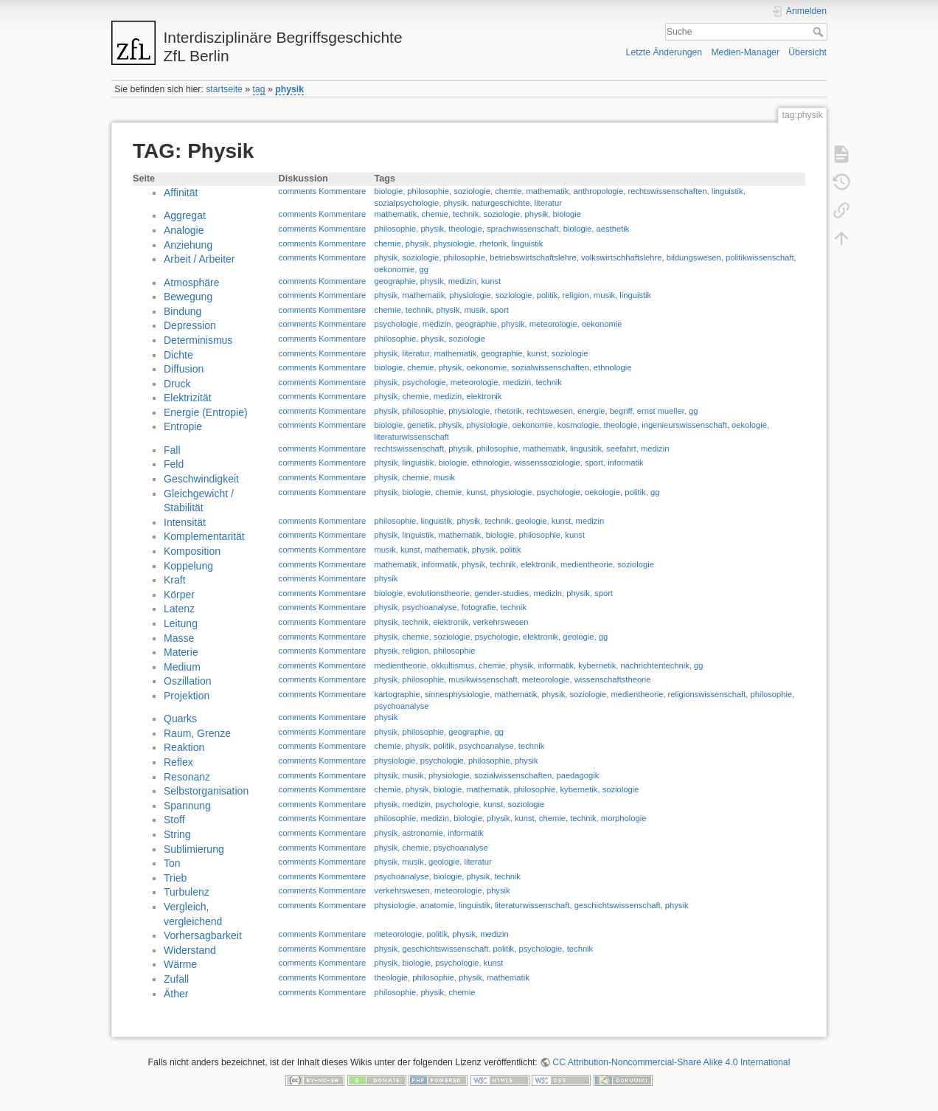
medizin (462, 281)
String (177, 834)
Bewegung (188, 296)
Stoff (174, 820)
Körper (179, 595)
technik (466, 214)
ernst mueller (660, 410)
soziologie (472, 191)
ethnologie (613, 367)
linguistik (727, 191)
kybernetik (597, 665)
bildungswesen (694, 257)
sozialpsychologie (407, 202)
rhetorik (493, 243)
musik (604, 295)
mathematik (547, 191)
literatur (548, 202)
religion (576, 295)
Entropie (183, 426)
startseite (224, 89)
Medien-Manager (745, 52)
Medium (182, 667)
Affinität (181, 192)
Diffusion (184, 369)
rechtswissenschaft (410, 448)
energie (591, 410)
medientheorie (586, 564)
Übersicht (807, 52)
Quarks (180, 718)
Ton (172, 863)
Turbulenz (186, 892)
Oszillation (188, 681)
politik (547, 295)
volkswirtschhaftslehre (621, 257)
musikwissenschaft (482, 679)
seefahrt (621, 448)
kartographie (397, 694)
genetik (420, 424)
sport (499, 309)
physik (289, 89)
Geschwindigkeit (201, 479)
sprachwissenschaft (523, 228)
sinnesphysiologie (457, 694)
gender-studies (501, 593)
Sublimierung (194, 849)
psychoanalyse (429, 607)
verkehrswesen (500, 621)
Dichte (178, 355)
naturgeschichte (500, 202)
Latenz (179, 609)
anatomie (437, 905)
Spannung (187, 805)
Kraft (175, 580)
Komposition (192, 551)
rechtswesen (550, 410)
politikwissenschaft (760, 257)
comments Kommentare (322, 191)
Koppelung (188, 566)
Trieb (175, 878)
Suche (820, 32)
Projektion (186, 696)
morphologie (624, 818)
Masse (179, 638)
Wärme (180, 964)
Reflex (178, 762)
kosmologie (578, 424)
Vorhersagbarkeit (203, 935)
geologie (530, 520)
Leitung (181, 623)
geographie (395, 281)
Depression (190, 325)
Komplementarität (204, 536)
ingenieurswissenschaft (684, 424)
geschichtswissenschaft (617, 905)
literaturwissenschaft (412, 436)
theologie (465, 228)
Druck (177, 384)
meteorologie (553, 323)
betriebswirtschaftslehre (533, 257)
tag (259, 89)
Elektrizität (188, 398)
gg (424, 269)
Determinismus (198, 340)
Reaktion (184, 747)
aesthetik (613, 228)
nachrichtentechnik (655, 665)
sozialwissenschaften (550, 367)
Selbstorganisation (206, 791)
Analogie (184, 230)
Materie (181, 652)
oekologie (749, 424)
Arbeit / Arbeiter (199, 259)
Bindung (182, 311)
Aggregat (185, 215)
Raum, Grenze (197, 733)
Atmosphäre (191, 282)
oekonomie (395, 269)
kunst (491, 281)
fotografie (479, 607)
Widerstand (190, 950)
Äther (176, 994)
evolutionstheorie (438, 593)
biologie (389, 191)
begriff (621, 410)
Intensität (185, 522)
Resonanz (187, 777)
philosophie (428, 191)
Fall (172, 450)
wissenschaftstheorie (612, 679)
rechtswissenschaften (667, 191)
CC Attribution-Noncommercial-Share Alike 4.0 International (671, 1062)
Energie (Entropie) (206, 412)
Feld (174, 464)
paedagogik (577, 775)
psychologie (396, 323)
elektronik (484, 396)
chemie (508, 191)
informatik (626, 462)
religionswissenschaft (707, 694)
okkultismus (452, 665)
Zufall (176, 979)
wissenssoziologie (547, 462)
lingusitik (586, 448)
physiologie (454, 243)
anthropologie (599, 191)
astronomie (422, 832)
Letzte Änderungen (664, 52)
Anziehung (188, 245)
